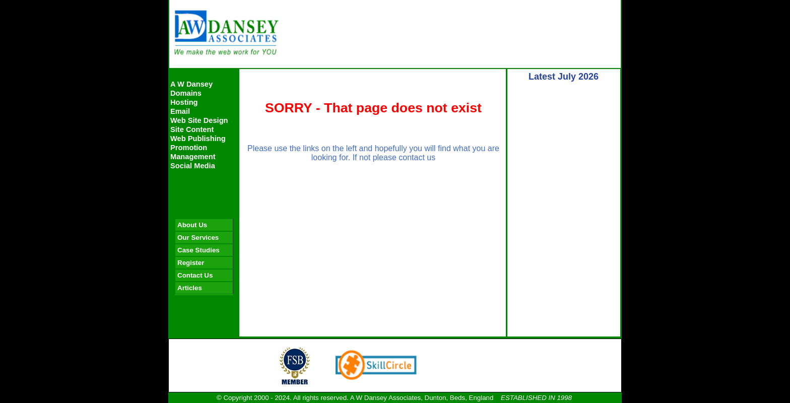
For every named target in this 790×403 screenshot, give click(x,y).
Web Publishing (198, 139)
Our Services (198, 237)
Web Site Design (199, 120)
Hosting (184, 102)
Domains (186, 93)
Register (190, 262)
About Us (192, 225)
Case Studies (198, 250)
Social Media (192, 166)
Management (193, 157)
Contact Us (195, 275)
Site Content (192, 129)
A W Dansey (191, 84)
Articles (189, 288)
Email (180, 111)
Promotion (188, 148)
